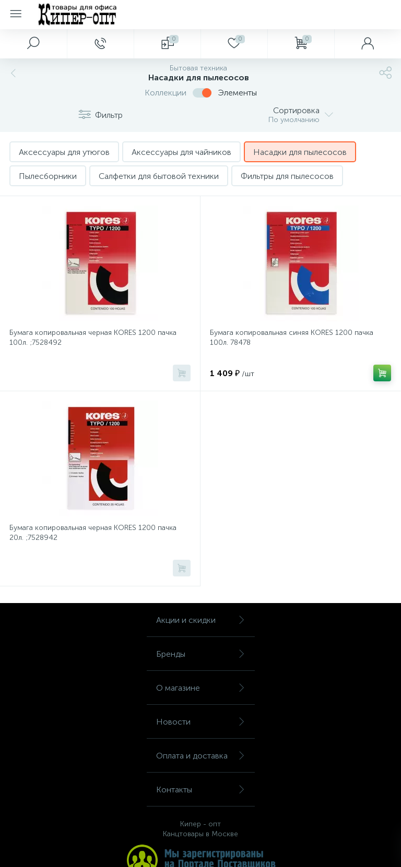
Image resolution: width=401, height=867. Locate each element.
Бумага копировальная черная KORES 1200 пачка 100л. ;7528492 (92, 337)
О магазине (200, 688)
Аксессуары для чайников (181, 152)
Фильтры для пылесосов (287, 176)
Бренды (200, 654)
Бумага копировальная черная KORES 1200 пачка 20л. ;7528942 (92, 532)
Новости (200, 722)
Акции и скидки (200, 620)
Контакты (200, 789)
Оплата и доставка (200, 756)
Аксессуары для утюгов (64, 152)
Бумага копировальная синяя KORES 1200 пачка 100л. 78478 (291, 337)
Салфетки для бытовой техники (159, 176)
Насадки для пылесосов (300, 152)
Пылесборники (48, 176)
